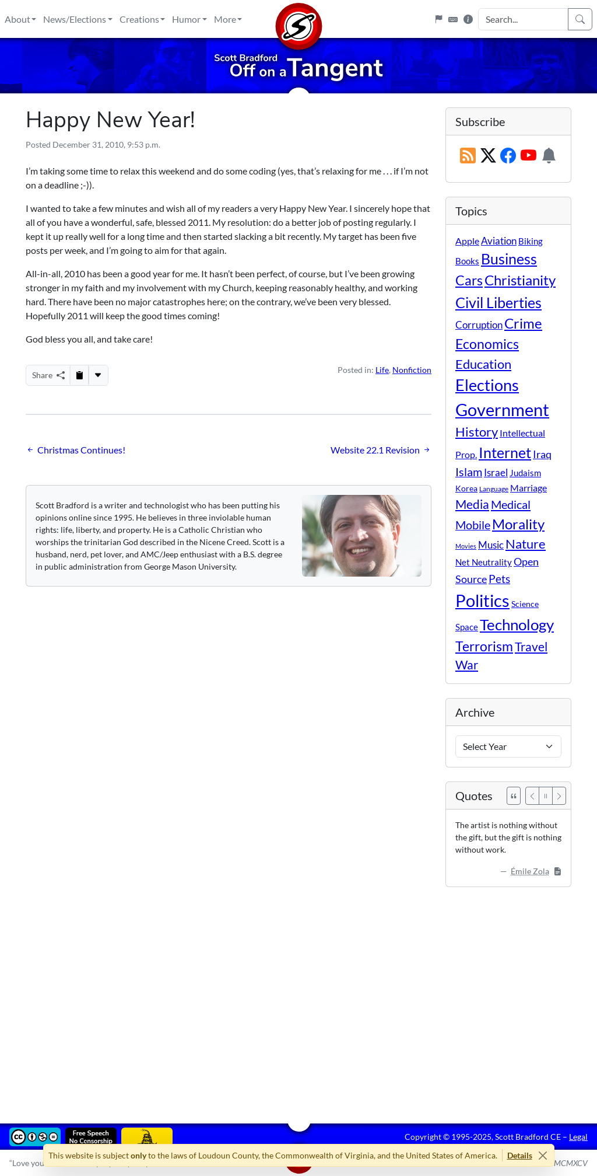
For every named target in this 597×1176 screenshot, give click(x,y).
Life (382, 370)
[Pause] (546, 796)
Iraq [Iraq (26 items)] (542, 454)
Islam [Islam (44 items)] (468, 472)
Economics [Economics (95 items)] (487, 344)
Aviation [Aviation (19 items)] (499, 241)
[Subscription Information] (549, 156)
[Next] (559, 796)
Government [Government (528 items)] (502, 409)
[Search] (580, 19)
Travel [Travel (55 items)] (531, 647)
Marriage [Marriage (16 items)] (528, 487)
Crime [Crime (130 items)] (523, 323)
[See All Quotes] (514, 796)
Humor (186, 19)
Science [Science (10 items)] (525, 604)
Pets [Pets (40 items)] (499, 578)
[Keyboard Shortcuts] (453, 19)
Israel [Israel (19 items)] (496, 473)
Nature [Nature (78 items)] (525, 544)
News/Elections (74, 19)
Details (519, 1155)
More (225, 19)
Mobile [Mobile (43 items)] (472, 525)
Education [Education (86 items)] (483, 364)
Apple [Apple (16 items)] (467, 240)
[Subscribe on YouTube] (528, 156)
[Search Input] (523, 19)
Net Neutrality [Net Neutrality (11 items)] (483, 562)
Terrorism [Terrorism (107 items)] (484, 646)
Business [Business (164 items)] (509, 258)
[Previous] (532, 796)
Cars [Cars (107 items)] (469, 280)
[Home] (298, 19)
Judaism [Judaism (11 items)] (525, 472)
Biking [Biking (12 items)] (530, 241)
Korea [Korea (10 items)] (466, 488)
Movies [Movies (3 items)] (465, 546)
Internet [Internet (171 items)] (505, 452)
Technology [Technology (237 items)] (517, 624)
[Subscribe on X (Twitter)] (488, 156)
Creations (139, 19)
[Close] (543, 1155)
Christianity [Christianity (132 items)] (520, 280)
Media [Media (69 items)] (472, 504)
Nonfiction (411, 370)
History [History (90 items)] (476, 431)
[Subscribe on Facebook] (508, 156)
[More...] (98, 375)
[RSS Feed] (468, 156)
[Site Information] (468, 19)
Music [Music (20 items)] (491, 545)
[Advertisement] (298, 997)
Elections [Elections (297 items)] (487, 385)
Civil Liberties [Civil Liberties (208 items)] (498, 302)
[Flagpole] (438, 19)
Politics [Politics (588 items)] (482, 600)
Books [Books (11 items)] (467, 261)
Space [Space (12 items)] (466, 627)
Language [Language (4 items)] (493, 489)
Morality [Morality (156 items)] (518, 523)
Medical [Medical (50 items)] (511, 504)
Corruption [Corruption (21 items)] (479, 325)
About (17, 19)
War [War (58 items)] (466, 665)
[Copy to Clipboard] (79, 375)
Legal (578, 1137)
